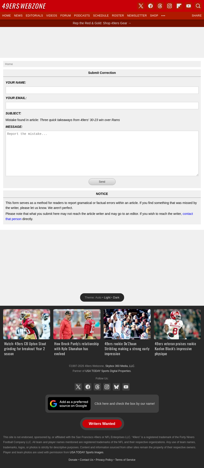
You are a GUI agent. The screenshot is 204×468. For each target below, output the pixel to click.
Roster (118, 15)
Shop (154, 15)
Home (6, 15)
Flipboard (179, 6)
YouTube (126, 386)
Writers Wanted (102, 424)
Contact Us (86, 459)
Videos (51, 15)
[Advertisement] (102, 42)
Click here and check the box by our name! (125, 403)
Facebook (87, 386)
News (18, 15)
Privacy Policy (104, 459)
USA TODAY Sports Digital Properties (108, 371)
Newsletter (137, 15)
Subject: (13, 113)
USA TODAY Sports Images (86, 452)
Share (197, 15)
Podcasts (82, 15)
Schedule (101, 15)
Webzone (24, 5)
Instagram (107, 386)
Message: (14, 127)
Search (198, 6)
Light (107, 297)
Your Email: (16, 98)
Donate (73, 459)
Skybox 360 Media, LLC (119, 366)
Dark (116, 297)
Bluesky (116, 386)
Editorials (34, 15)
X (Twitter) (78, 386)
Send (102, 181)
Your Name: (16, 82)
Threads (97, 386)
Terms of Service (125, 459)
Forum (65, 15)
